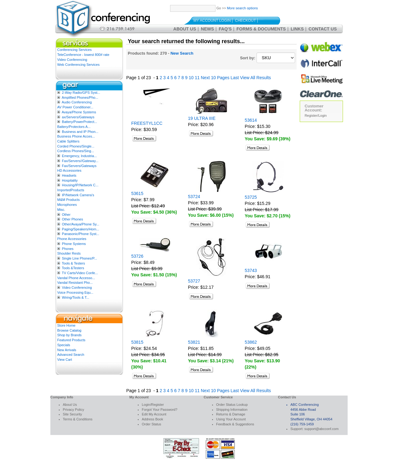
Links (297, 28)
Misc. (61, 209)
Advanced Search (70, 354)
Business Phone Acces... (76, 136)
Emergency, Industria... (79, 156)
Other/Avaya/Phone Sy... (80, 224)
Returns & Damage (230, 414)
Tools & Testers (73, 263)
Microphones (67, 204)
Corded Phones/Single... (75, 146)
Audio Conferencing (77, 102)
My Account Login (212, 20)
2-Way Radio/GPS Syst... (81, 92)
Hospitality (70, 180)
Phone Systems (74, 244)
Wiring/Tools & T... (75, 297)
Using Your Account (231, 419)
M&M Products (68, 200)
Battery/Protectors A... (73, 127)
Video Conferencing (72, 59)
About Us (184, 28)
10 (191, 77)
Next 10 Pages (215, 77)
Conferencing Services (74, 50)
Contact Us (322, 28)
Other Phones (72, 219)
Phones (67, 249)
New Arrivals (66, 350)
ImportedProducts (70, 190)
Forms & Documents (261, 28)
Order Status (151, 424)
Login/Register (153, 404)
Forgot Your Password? (159, 409)
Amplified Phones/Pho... (80, 97)
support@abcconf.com (321, 429)
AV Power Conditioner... (75, 107)
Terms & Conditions (77, 419)
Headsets (69, 175)
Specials (63, 345)
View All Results (255, 77)
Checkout (245, 20)
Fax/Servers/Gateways (79, 166)
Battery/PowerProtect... (79, 122)
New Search (181, 53)
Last (235, 77)
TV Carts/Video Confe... (80, 273)
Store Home (66, 325)
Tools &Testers (73, 268)
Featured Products (71, 340)
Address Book (152, 419)
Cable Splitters (68, 141)
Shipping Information (232, 409)
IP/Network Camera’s (78, 195)
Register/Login (316, 115)
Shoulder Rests (69, 253)
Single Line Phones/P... (79, 258)
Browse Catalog (69, 330)
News (207, 28)
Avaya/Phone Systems (79, 112)
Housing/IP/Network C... (80, 185)
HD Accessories (69, 170)
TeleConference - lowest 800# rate (83, 55)
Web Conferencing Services (78, 64)
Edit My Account (154, 414)
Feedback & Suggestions (235, 424)
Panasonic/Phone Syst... (80, 234)
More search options (242, 8)
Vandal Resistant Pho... (75, 282)
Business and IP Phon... (80, 132)
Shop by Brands (69, 335)
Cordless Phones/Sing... (75, 151)
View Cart (64, 359)
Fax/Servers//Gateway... (80, 161)
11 (197, 77)
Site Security (72, 414)
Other (66, 214)
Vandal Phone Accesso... (76, 278)
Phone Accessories (71, 239)
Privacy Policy (73, 409)
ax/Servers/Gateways (78, 117)
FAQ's (225, 28)
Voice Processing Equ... (75, 292)
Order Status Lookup (232, 404)
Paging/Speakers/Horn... (80, 229)
